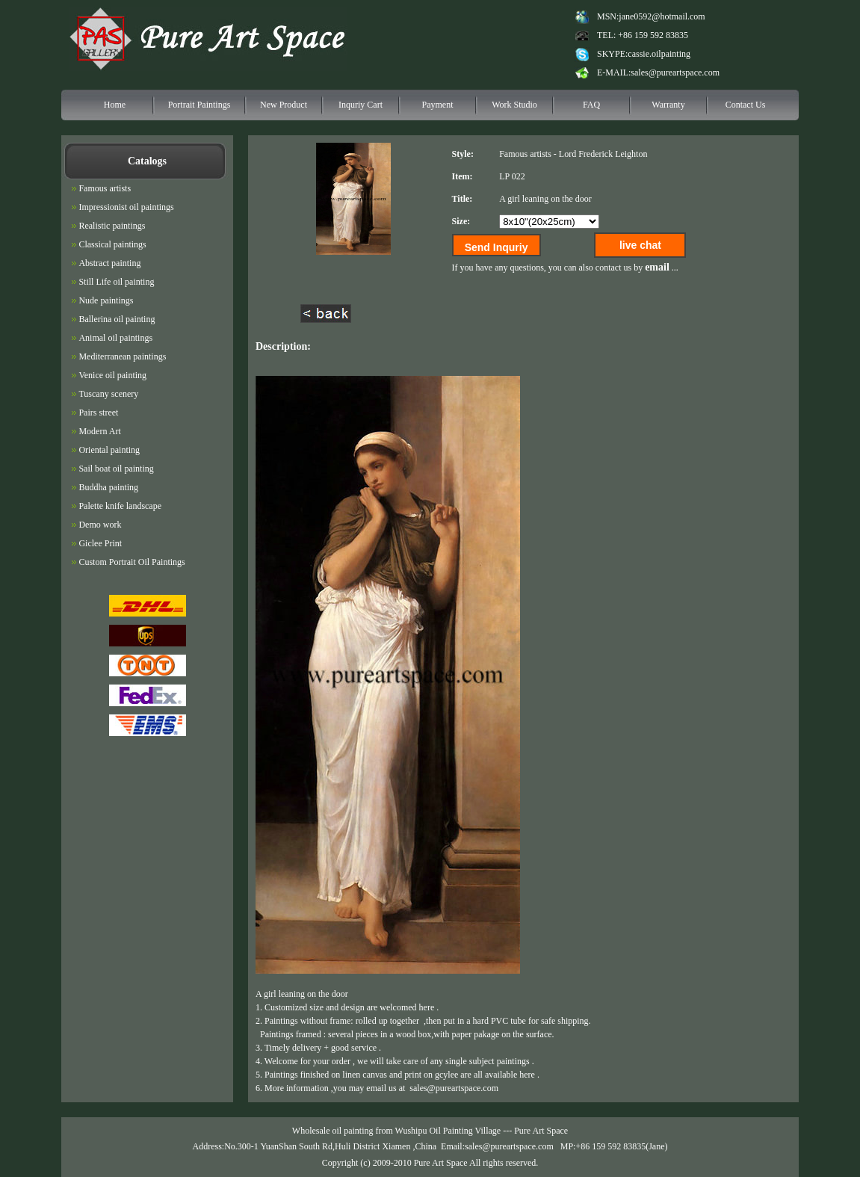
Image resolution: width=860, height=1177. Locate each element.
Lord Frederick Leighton (603, 154)
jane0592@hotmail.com (662, 16)
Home (115, 104)
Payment (438, 104)
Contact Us (746, 104)
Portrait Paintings (199, 104)
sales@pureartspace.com (675, 72)
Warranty (668, 104)
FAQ (591, 104)
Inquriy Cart (360, 104)
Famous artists (525, 154)
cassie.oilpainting (659, 54)
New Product (283, 104)
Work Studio (514, 104)
